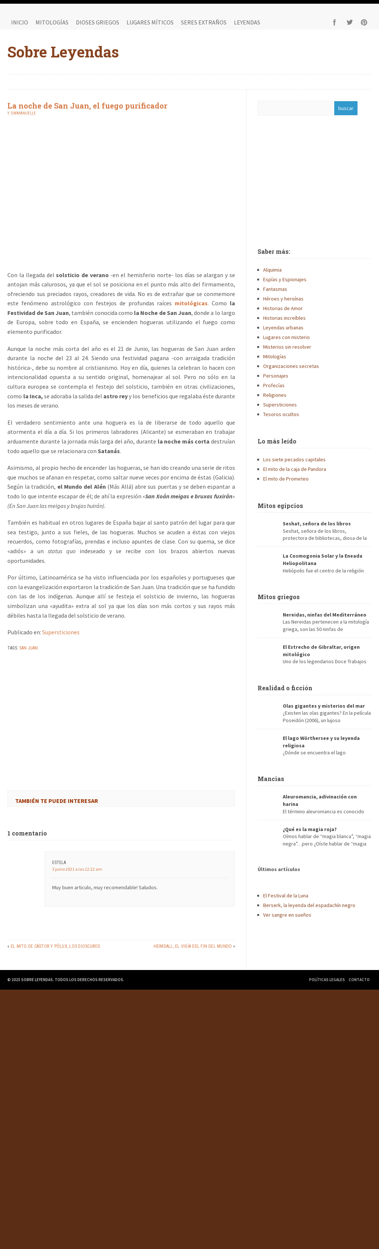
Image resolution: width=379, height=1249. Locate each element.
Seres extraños (204, 22)
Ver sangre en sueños (287, 914)
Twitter (349, 22)
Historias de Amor (283, 308)
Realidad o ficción (285, 688)
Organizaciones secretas (291, 366)
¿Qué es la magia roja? (310, 829)
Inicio (19, 22)
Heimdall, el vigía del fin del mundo (193, 946)
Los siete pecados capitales (294, 459)
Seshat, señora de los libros (317, 523)
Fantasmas (275, 289)
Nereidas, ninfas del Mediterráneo (324, 614)
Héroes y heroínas (283, 298)
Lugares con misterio (286, 337)
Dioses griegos (97, 22)
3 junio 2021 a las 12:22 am (77, 869)
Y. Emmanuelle (21, 113)
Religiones (274, 395)
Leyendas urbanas (283, 327)
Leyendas (247, 22)
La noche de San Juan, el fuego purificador (87, 105)
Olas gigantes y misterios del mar (324, 705)
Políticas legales (327, 979)
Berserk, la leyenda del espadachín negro (309, 905)
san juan (28, 648)
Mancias (271, 779)
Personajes (275, 375)
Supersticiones (61, 632)
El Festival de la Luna (285, 895)
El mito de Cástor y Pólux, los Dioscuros (55, 946)
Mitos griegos (279, 597)
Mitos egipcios (280, 505)
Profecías (274, 385)
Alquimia (272, 269)
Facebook (334, 22)
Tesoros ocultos (281, 414)
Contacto (359, 979)
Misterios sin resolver (287, 346)
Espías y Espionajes (284, 279)
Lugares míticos (150, 22)
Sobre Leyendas (63, 52)
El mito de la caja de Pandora (294, 469)
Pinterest (364, 22)
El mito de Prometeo (286, 478)
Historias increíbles (284, 318)
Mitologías (52, 22)
